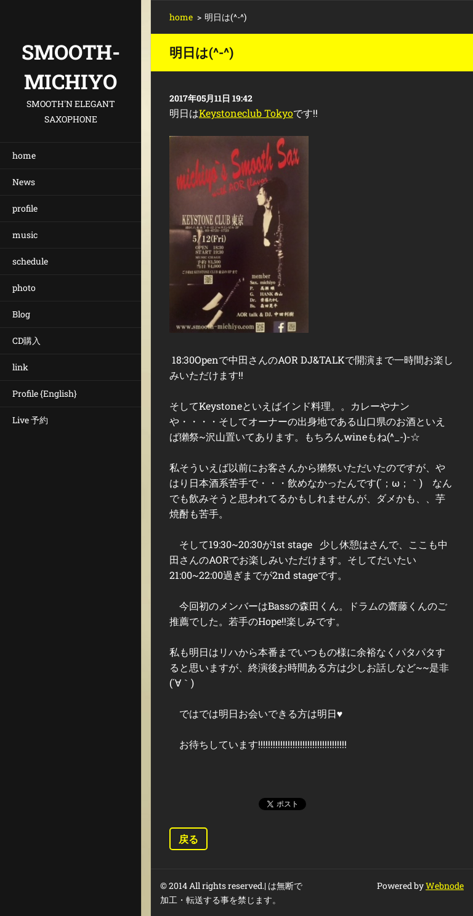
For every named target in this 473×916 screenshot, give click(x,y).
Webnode (445, 885)
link (20, 367)
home (24, 155)
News (23, 182)
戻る (188, 838)
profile (25, 208)
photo (24, 287)
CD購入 (26, 340)
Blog (21, 314)
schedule (30, 261)
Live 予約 (30, 420)
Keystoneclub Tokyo (246, 112)
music (25, 235)
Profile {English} (44, 393)
